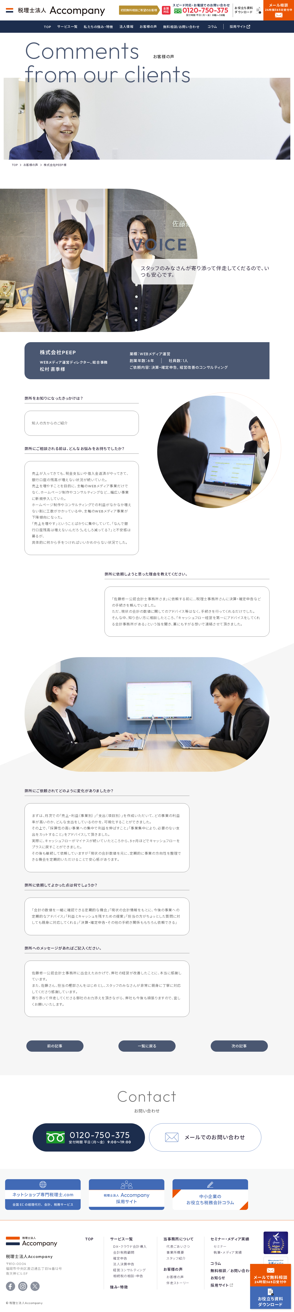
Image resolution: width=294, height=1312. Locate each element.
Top (89, 1239)
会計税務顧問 (123, 1252)
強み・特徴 (119, 1287)
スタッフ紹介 (176, 1258)
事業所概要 (175, 1252)
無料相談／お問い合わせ (231, 1270)
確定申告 (120, 1258)
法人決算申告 (123, 1264)
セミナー (220, 1246)
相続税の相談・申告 (128, 1276)
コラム (212, 27)
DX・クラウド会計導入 (130, 1246)
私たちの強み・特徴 (98, 27)
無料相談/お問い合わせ (181, 27)
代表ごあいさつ (178, 1246)
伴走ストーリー (177, 1283)
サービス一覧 (67, 27)
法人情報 (126, 27)
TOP (47, 27)
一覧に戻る (147, 1046)
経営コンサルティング (129, 1270)
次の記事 (239, 1046)
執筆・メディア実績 (228, 1252)
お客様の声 (148, 27)
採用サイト (219, 1285)
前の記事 (54, 1046)
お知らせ (217, 1278)
